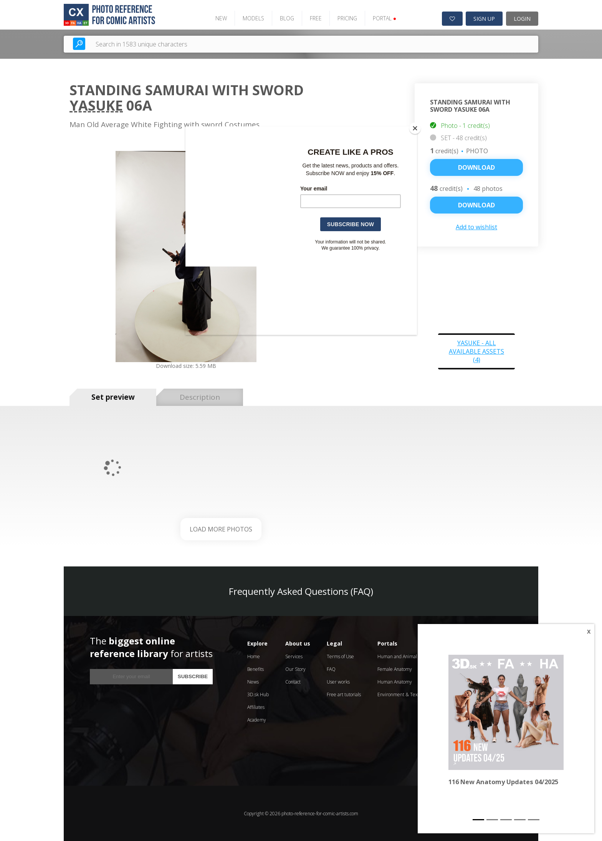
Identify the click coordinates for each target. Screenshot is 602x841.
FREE (315, 18)
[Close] (415, 128)
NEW (220, 18)
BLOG (286, 18)
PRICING (346, 18)
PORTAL (383, 18)
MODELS (252, 18)
